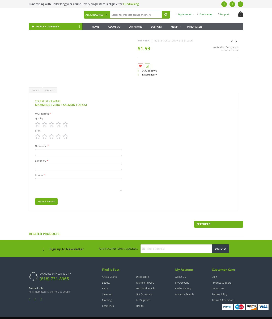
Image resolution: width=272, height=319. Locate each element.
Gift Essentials (144, 286)
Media (174, 26)
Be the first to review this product (148, 40)
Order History (183, 280)
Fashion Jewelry (145, 274)
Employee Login (118, 314)
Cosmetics (108, 297)
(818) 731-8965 (54, 270)
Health (140, 297)
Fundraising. (131, 4)
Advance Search (184, 286)
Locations (135, 26)
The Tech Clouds (232, 314)
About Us (114, 26)
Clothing (107, 291)
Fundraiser (204, 14)
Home (95, 26)
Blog (214, 268)
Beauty (106, 274)
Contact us (218, 280)
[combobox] (140, 15)
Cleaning (107, 286)
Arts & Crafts (109, 268)
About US (180, 268)
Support (223, 14)
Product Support (221, 274)
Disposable (142, 268)
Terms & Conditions (223, 291)
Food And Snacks (146, 280)
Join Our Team (146, 314)
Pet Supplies (143, 291)
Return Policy (219, 286)
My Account (184, 14)
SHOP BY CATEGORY (45, 26)
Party (105, 280)
